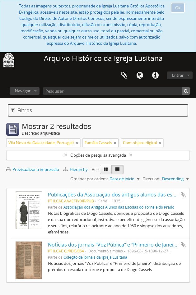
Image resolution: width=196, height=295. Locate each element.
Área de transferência (124, 75)
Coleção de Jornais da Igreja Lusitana (95, 257)
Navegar (22, 91)
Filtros (21, 110)
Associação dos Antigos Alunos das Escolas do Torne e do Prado (118, 207)
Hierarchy (76, 169)
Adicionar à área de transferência (183, 194)
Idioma (139, 75)
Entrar (178, 75)
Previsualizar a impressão (32, 169)
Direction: (151, 179)
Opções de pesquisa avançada (98, 155)
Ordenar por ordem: (89, 179)
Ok (177, 8)
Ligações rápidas (155, 75)
